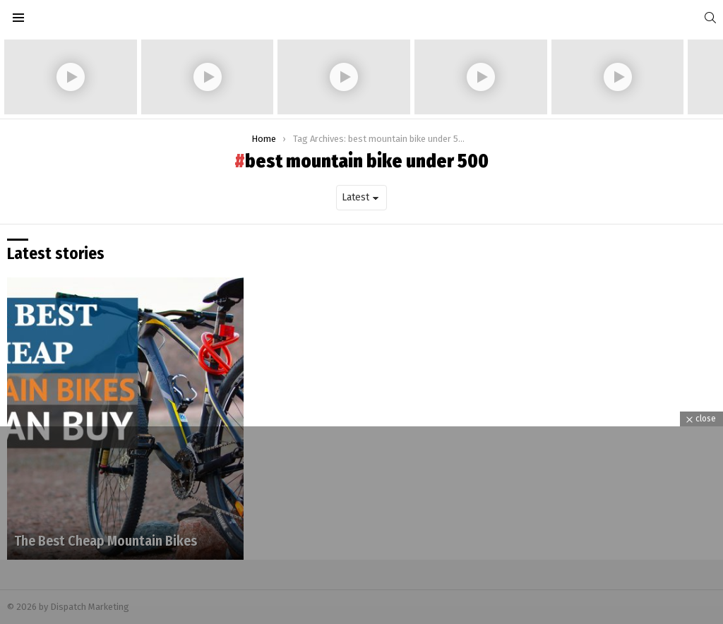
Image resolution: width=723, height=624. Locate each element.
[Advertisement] (361, 525)
